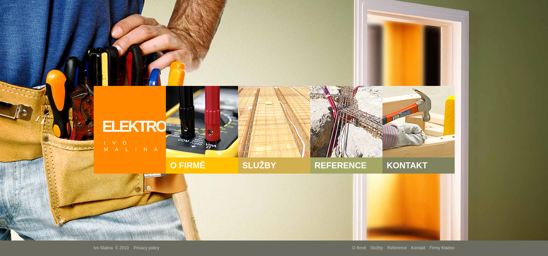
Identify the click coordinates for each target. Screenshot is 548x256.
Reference (397, 247)
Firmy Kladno (442, 247)
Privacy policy (146, 247)
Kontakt (418, 247)
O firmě (359, 247)
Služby (376, 247)
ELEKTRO (134, 135)
